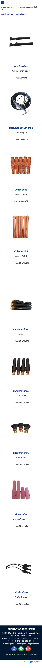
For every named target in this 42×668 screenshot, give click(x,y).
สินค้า (9, 7)
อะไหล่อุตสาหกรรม (18, 7)
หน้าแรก (3, 7)
